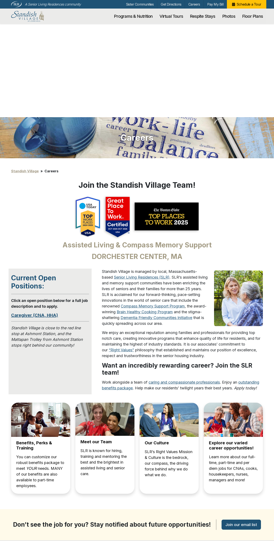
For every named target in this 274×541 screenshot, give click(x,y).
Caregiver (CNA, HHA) (34, 222)
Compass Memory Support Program (153, 213)
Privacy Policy (20, 518)
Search (252, 476)
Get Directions (171, 4)
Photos (228, 16)
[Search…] (223, 476)
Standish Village (34, 16)
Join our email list (241, 431)
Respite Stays (202, 16)
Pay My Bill (215, 4)
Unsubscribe (19, 524)
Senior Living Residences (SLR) (142, 184)
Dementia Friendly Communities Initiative (156, 224)
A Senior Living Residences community (53, 4)
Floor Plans (252, 16)
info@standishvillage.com (72, 519)
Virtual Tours (171, 16)
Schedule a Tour (249, 4)
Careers (194, 4)
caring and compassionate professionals (184, 289)
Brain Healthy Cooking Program (145, 218)
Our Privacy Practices (69, 524)
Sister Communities (140, 4)
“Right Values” (121, 256)
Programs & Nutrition (133, 16)
